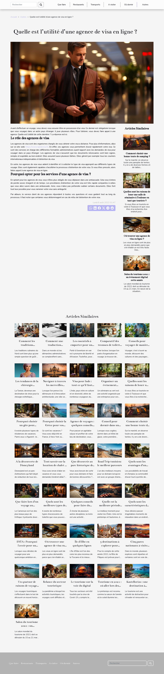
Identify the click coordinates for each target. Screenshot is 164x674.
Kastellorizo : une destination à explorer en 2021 (137, 585)
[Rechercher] (24, 4)
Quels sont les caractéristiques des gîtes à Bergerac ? (137, 505)
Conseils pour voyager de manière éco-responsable (137, 344)
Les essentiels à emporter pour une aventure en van (82, 344)
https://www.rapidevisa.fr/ (36, 146)
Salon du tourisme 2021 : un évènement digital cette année (136, 277)
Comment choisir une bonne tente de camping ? (137, 425)
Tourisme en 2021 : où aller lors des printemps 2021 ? (109, 585)
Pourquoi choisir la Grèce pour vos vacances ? (54, 425)
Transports (95, 4)
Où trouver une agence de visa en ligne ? (54, 545)
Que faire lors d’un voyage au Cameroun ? (26, 505)
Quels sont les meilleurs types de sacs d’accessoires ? (54, 505)
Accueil (14, 17)
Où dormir (128, 4)
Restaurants (78, 4)
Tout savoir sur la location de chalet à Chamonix (54, 465)
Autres (145, 4)
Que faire (62, 4)
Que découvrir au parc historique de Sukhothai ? (82, 465)
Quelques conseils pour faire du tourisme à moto (82, 505)
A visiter (112, 4)
